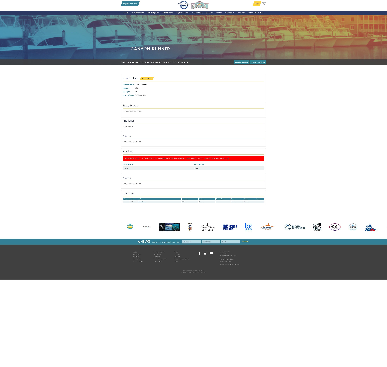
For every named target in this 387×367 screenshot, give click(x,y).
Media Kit (157, 257)
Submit (245, 241)
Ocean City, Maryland (199, 272)
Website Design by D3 (187, 272)
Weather (136, 257)
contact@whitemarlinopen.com (230, 264)
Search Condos (258, 62)
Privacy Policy (158, 261)
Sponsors (177, 254)
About (135, 252)
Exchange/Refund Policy (182, 259)
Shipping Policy (138, 261)
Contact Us (136, 259)
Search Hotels (241, 62)
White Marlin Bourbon (160, 259)
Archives (177, 257)
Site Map (177, 261)
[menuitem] (126, 13)
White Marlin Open (199, 271)
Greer (196, 168)
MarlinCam (157, 254)
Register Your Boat (130, 4)
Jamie (125, 168)
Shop (257, 4)
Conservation (137, 254)
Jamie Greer (142, 202)
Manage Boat (147, 78)
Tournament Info (159, 252)
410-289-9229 (228, 259)
